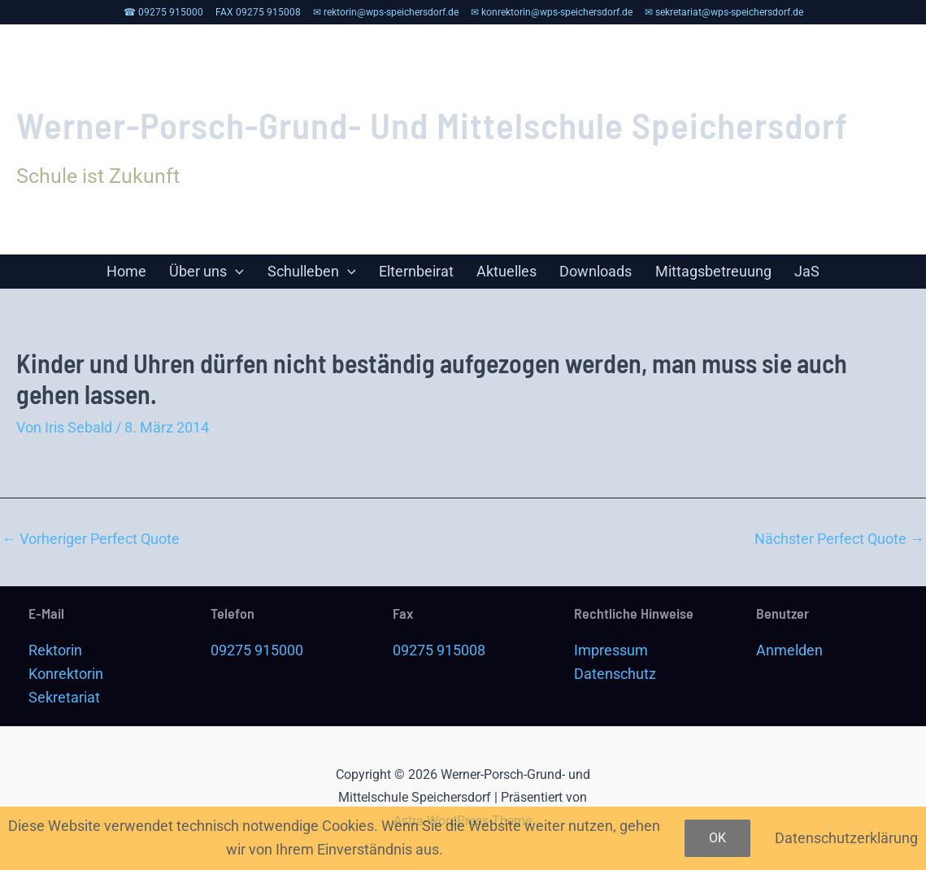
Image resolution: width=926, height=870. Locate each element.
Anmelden (789, 650)
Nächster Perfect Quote (839, 545)
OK (717, 838)
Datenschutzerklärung (846, 837)
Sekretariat (64, 697)
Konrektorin (65, 673)
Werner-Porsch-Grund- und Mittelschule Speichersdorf (432, 124)
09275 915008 (439, 650)
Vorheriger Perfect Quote (91, 545)
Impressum (611, 650)
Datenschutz (615, 673)
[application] (252, 275)
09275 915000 (257, 650)
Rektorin (55, 650)
